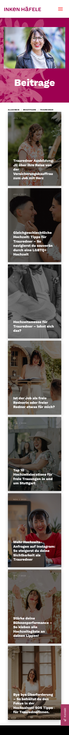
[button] (60, 8)
